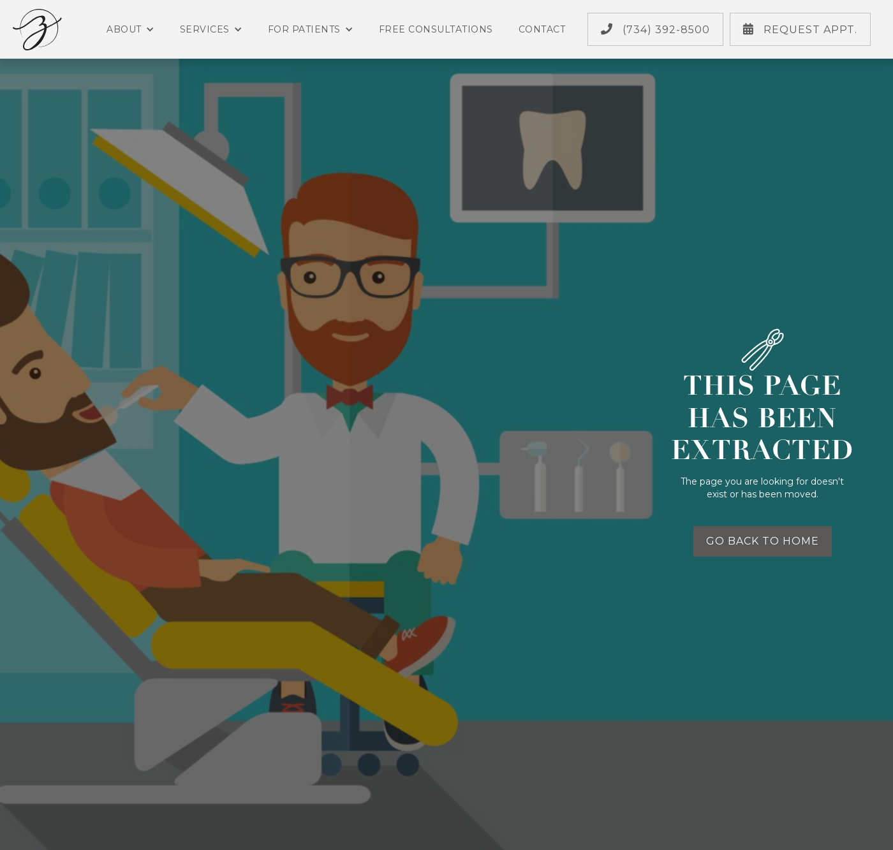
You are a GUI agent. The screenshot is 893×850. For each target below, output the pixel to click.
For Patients (310, 29)
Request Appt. (800, 29)
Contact (542, 29)
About (130, 29)
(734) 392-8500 (655, 29)
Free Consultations (436, 29)
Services (211, 29)
